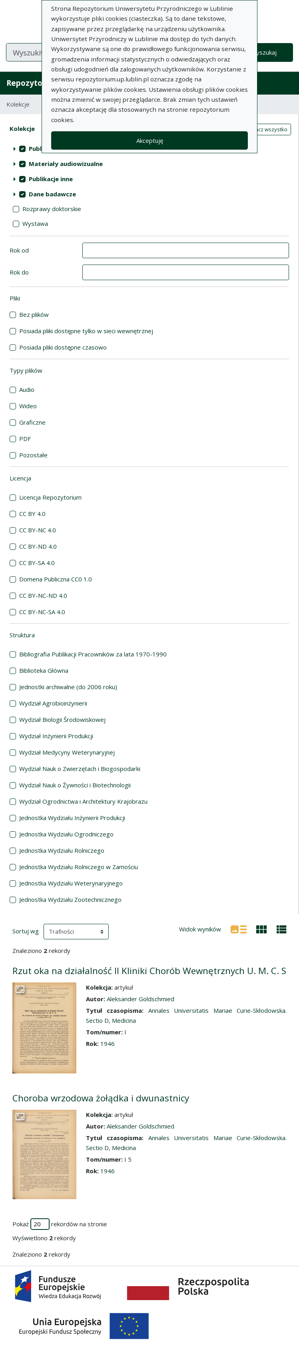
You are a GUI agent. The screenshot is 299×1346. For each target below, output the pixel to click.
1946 (107, 1044)
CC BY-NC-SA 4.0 (42, 612)
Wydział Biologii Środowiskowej (62, 719)
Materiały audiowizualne (66, 164)
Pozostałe (33, 455)
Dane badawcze (52, 194)
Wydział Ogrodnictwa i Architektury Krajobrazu (83, 801)
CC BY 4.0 (32, 514)
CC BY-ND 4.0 (38, 546)
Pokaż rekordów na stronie (59, 1224)
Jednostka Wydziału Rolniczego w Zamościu (78, 867)
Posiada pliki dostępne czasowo (63, 347)
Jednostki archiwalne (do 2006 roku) (68, 687)
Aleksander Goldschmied (140, 999)
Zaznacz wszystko (265, 129)
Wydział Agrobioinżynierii (53, 703)
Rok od (19, 250)
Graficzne (32, 422)
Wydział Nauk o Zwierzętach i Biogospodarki (79, 769)
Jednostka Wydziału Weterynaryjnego (71, 883)
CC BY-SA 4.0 (37, 563)
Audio (26, 389)
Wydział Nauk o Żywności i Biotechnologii (75, 785)
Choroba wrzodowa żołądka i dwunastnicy (100, 1098)
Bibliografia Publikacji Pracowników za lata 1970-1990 (93, 654)
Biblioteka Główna (43, 670)
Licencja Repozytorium (50, 497)
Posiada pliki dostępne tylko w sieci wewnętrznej (86, 331)
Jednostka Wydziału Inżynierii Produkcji (72, 818)
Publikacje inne (51, 179)
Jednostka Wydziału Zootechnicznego (70, 899)
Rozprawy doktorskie (51, 209)
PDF (25, 439)
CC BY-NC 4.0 (37, 530)
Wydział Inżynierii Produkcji (56, 736)
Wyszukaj (264, 52)
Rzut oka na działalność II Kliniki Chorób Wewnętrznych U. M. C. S (149, 971)
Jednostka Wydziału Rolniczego (61, 850)
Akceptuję (149, 140)
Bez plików (34, 314)
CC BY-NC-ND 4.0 (43, 595)
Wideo (28, 406)
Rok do (19, 272)
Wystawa (35, 223)
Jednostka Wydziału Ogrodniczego (66, 834)
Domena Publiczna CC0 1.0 (55, 579)
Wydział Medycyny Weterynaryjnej (67, 752)
